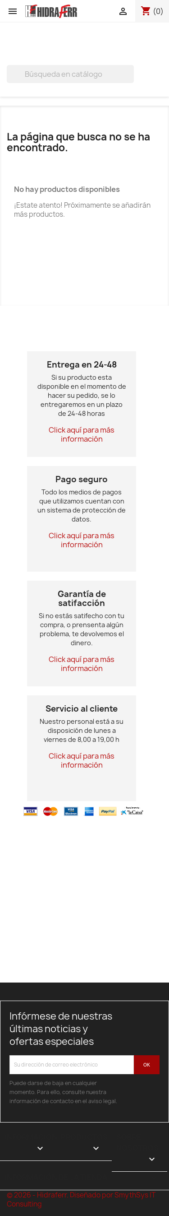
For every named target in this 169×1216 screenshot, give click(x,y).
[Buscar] (70, 74)
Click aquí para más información (81, 434)
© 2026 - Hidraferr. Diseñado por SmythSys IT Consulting (81, 1199)
